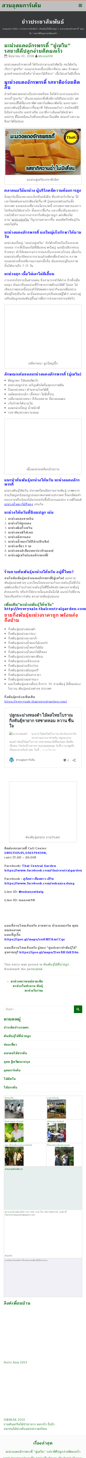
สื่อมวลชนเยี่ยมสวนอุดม (60, 1154)
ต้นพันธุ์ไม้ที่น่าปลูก (56, 964)
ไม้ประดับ (10, 1087)
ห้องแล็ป (14, 1107)
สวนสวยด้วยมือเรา (32, 1188)
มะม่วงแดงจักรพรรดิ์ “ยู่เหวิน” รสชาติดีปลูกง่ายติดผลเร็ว (43, 1451)
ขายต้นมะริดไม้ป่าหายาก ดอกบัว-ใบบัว (29, 1424)
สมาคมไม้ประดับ (15, 1053)
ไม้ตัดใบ (10, 1078)
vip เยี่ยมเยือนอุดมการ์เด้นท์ (18, 1154)
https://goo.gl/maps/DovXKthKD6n (49, 952)
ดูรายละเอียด (11, 1212)
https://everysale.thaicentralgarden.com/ (35, 701)
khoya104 (45, 56)
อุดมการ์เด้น (12, 1070)
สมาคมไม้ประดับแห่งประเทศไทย (25, 1428)
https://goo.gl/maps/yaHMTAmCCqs (34, 939)
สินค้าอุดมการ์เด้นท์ (14, 1121)
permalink (35, 969)
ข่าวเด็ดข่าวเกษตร (16, 1027)
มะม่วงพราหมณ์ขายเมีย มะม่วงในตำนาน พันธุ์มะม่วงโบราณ (25, 986)
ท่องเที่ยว (10, 1044)
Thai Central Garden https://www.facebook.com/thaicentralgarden (43, 868)
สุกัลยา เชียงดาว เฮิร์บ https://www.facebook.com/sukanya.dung (39, 881)
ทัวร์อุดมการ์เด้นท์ (56, 1131)
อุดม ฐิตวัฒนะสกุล (17, 1061)
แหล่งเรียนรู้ (56, 1107)
